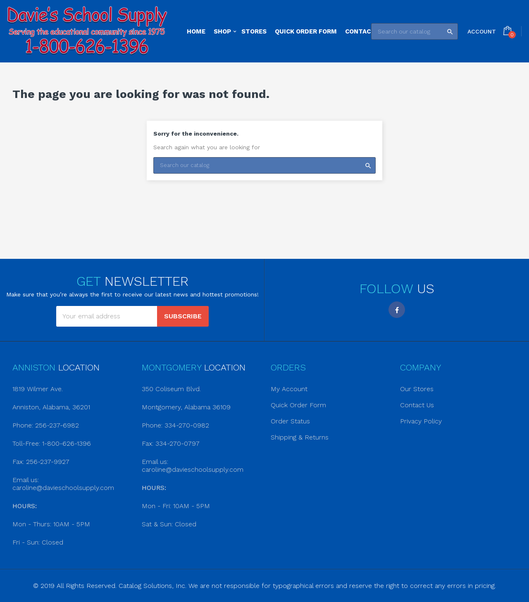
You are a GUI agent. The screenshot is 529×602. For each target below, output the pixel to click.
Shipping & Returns (300, 437)
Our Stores (417, 389)
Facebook (397, 310)
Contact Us (417, 405)
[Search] (415, 31)
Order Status (290, 421)
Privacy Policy (421, 421)
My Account (289, 389)
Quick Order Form (298, 405)
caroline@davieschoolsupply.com (63, 488)
